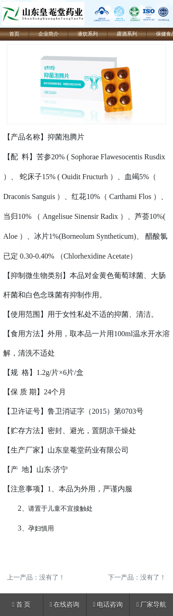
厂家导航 (152, 604)
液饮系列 (88, 34)
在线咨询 (65, 604)
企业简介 (48, 34)
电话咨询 (108, 604)
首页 (14, 34)
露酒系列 (127, 34)
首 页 (21, 604)
